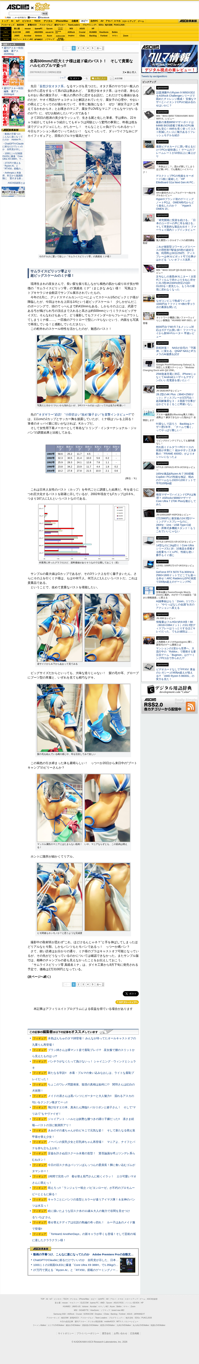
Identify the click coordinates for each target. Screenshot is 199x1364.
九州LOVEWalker (124, 1325)
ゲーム (141, 21)
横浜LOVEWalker (73, 1325)
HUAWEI (93, 32)
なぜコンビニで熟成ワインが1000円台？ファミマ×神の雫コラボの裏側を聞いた (175, 304)
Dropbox (71, 36)
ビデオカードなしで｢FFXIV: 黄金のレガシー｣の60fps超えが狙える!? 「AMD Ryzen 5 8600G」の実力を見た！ (175, 674)
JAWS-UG (76, 1306)
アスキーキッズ (7, 25)
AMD (28, 32)
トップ (5, 21)
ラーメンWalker (39, 1325)
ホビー (84, 21)
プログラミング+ (89, 25)
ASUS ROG (38, 32)
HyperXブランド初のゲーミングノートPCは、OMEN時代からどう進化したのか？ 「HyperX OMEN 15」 (175, 204)
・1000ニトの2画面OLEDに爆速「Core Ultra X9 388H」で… (12, 156)
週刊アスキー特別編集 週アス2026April (13, 91)
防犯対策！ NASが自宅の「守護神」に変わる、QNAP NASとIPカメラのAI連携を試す (176, 351)
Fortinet (103, 36)
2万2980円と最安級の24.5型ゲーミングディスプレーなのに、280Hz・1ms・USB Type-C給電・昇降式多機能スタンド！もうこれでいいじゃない (175, 525)
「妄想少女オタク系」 (52, 86)
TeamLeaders (74, 25)
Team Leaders (101, 1318)
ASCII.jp (17, 7)
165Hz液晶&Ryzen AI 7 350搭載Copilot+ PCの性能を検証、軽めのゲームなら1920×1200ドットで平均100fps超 (176, 478)
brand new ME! (118, 1310)
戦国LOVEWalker (158, 1325)
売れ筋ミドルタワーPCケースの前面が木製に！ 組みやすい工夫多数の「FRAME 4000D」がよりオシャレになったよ (176, 452)
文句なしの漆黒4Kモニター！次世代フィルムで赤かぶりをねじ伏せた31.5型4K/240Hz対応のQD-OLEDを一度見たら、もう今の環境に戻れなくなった (176, 283)
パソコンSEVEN (60, 28)
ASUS (82, 29)
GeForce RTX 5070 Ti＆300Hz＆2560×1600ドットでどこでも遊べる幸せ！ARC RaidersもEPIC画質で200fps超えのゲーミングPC (176, 576)
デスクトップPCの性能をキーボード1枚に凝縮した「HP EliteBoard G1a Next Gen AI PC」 (176, 179)
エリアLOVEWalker (56, 1325)
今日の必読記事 (66, 1321)
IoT (18, 21)
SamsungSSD (58, 32)
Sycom (49, 29)
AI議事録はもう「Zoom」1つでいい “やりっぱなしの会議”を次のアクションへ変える (176, 604)
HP (93, 29)
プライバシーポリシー (88, 1333)
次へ (99, 48)
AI (12, 21)
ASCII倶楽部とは (16, 183)
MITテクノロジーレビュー (127, 1321)
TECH (37, 21)
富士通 (17, 29)
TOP (42, 1299)
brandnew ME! (60, 39)
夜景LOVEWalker (107, 1325)
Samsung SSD (60, 1314)
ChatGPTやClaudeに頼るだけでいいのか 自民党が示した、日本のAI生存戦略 (83, 1260)
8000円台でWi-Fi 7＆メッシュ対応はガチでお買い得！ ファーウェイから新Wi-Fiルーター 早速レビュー (176, 331)
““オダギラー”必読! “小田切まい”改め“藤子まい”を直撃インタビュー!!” (84, 414)
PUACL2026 (119, 25)
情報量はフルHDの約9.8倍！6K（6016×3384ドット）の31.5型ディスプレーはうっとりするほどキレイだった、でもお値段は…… (175, 626)
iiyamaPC (38, 29)
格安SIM (20, 25)
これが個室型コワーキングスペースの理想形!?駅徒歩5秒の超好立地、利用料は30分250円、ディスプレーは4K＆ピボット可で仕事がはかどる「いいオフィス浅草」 (176, 253)
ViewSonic (104, 32)
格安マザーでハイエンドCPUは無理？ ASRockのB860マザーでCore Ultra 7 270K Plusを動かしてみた (176, 499)
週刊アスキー (60, 25)
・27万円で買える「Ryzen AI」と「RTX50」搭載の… (12, 166)
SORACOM (88, 1314)
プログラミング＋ (116, 1318)
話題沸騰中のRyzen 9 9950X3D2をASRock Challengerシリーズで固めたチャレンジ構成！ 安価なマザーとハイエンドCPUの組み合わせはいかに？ (176, 99)
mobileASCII (109, 1321)
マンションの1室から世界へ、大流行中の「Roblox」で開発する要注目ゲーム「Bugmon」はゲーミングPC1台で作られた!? (176, 653)
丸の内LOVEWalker (141, 1325)
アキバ (109, 21)
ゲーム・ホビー (43, 7)
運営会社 (106, 1333)
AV (102, 21)
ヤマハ (115, 36)
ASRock (71, 32)
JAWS (16, 36)
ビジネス (26, 21)
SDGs (101, 25)
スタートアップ (128, 21)
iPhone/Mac (62, 21)
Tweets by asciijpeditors (154, 76)
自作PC (94, 21)
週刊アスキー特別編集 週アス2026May (13, 51)
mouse (28, 29)
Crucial (82, 32)
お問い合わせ (120, 1333)
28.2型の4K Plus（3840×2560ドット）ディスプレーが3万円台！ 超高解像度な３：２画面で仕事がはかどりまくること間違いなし (175, 399)
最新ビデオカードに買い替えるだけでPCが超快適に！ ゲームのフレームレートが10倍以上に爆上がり (176, 151)
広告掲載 (134, 1333)
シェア (63, 77)
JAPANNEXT (38, 39)
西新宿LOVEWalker (90, 1325)
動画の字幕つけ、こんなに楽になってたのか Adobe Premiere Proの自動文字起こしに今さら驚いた (97, 1254)
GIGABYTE (49, 32)
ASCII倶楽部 (188, 21)
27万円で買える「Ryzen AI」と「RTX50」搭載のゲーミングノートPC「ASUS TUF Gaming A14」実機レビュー (104, 1270)
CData (82, 36)
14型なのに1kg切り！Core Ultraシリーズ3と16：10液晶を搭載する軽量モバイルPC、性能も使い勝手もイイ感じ (175, 550)
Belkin (115, 32)
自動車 (75, 21)
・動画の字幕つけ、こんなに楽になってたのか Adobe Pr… (12, 137)
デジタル (48, 21)
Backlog (93, 36)
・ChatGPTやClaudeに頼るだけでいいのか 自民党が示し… (13, 146)
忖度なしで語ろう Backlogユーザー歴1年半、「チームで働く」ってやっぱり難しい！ (175, 427)
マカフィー (17, 39)
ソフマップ (49, 39)
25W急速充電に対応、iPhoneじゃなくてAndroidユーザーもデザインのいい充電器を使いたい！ (176, 377)
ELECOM (17, 32)
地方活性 (108, 25)
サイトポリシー (66, 1333)
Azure (49, 36)
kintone (38, 36)
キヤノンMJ (28, 39)
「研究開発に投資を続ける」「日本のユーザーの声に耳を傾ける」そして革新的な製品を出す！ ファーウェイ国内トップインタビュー (176, 225)
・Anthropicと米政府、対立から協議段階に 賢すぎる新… (12, 175)
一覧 (86, 78)
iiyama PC (94, 1303)
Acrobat (27, 36)
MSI (71, 29)
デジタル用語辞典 (95, 1321)
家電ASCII (32, 25)
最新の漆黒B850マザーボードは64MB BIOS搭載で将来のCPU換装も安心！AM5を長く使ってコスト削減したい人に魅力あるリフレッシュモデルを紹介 (176, 129)
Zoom (125, 36)
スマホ (117, 21)
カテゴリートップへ (127, 1002)
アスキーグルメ (46, 25)
